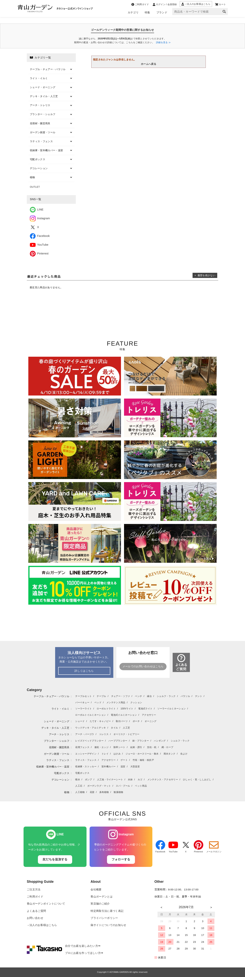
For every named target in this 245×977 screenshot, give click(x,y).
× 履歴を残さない (204, 275)
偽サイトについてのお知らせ (108, 925)
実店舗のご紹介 (100, 903)
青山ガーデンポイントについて (46, 903)
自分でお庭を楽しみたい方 (82, 946)
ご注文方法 (34, 889)
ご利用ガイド (35, 896)
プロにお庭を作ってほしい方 (84, 953)
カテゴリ (133, 12)
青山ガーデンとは (102, 896)
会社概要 (96, 889)
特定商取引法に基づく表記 (107, 911)
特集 (147, 12)
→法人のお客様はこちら (42, 925)
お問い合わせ (35, 918)
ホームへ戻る (148, 64)
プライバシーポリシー (104, 918)
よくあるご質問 (36, 911)
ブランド (161, 12)
